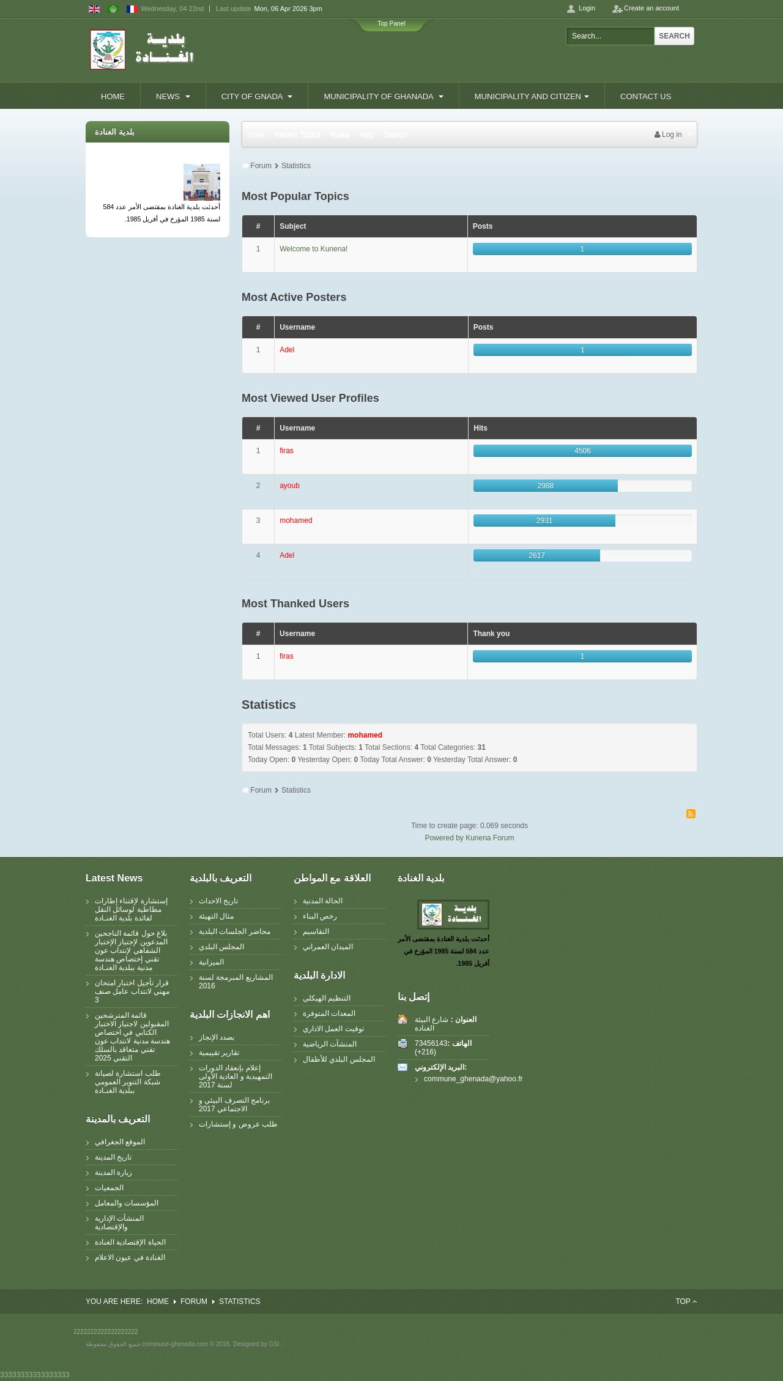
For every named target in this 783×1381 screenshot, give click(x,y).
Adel (287, 350)
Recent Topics (298, 134)
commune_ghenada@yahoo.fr (455, 1079)
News (173, 96)
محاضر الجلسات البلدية (234, 931)
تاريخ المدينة (113, 1157)
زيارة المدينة (113, 1172)
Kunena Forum (490, 838)
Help (366, 134)
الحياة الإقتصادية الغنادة (130, 1242)
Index (256, 134)
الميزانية (211, 962)
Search (674, 36)
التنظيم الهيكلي (327, 998)
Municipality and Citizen (532, 96)
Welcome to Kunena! (313, 249)
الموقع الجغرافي (120, 1142)
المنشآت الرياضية (330, 1044)
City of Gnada (257, 96)
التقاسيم (316, 931)
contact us (645, 96)
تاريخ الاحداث (218, 901)
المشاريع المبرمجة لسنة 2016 (236, 981)
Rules (340, 134)
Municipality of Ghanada (383, 96)
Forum (261, 165)
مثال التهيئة (216, 916)
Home (113, 96)
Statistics (296, 165)
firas (287, 450)
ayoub (290, 485)
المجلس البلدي (221, 946)
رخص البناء (320, 916)
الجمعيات (109, 1187)
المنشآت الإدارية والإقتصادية (119, 1222)
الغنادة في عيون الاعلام (130, 1257)
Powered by (444, 838)
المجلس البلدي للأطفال (339, 1059)
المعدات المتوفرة (329, 1013)
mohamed (296, 520)
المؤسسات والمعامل (126, 1203)
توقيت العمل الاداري (333, 1028)
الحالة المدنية (323, 901)
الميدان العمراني (328, 946)
